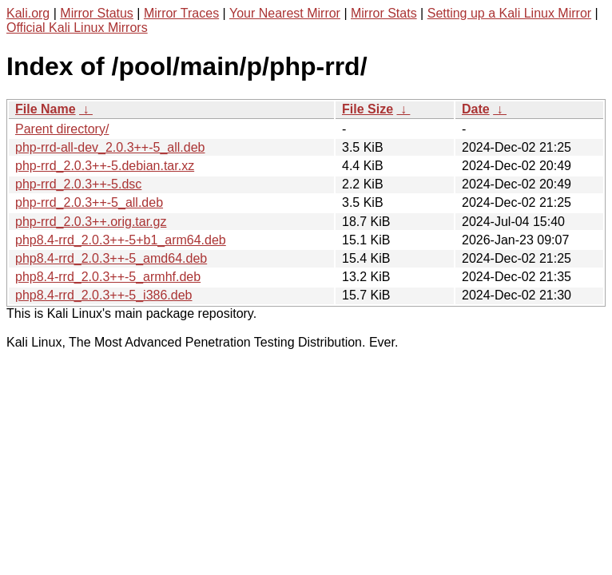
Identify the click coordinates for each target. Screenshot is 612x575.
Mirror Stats (384, 13)
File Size (367, 109)
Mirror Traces (181, 13)
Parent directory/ (62, 129)
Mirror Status (96, 13)
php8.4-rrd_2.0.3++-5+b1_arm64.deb (120, 240)
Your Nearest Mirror (284, 13)
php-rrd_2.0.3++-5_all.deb (89, 202)
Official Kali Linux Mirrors (77, 27)
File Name (45, 109)
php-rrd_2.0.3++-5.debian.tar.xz (104, 165)
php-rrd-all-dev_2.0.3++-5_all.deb (110, 147)
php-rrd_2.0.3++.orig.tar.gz (90, 221)
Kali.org (28, 13)
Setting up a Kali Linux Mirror (509, 13)
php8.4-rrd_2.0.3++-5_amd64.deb (111, 258)
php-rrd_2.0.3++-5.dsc (78, 184)
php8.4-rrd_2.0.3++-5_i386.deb (104, 295)
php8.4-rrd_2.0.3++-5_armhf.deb (108, 277)
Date (476, 109)
